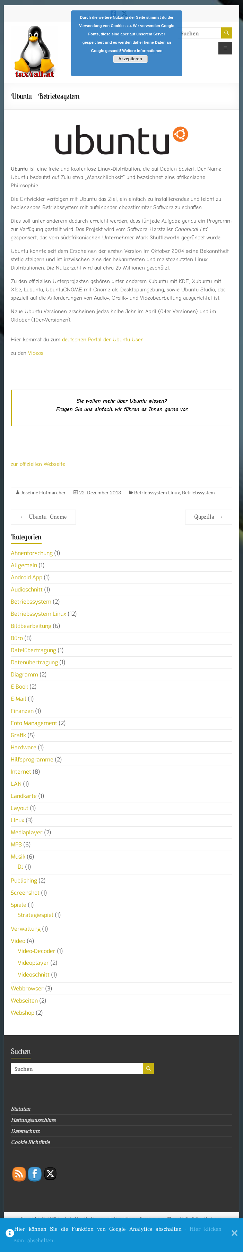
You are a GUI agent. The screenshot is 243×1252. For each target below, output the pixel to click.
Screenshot (25, 892)
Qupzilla (208, 517)
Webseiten (24, 1000)
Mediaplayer (27, 832)
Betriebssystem (198, 492)
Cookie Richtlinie (30, 1142)
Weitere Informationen (142, 51)
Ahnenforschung (32, 553)
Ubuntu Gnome (43, 517)
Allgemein (24, 565)
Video (18, 941)
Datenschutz (25, 1131)
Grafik (18, 735)
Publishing (24, 880)
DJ (21, 866)
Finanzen (22, 711)
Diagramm (24, 674)
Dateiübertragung (33, 650)
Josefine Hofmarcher (43, 492)
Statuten (20, 1109)
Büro (17, 638)
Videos (35, 353)
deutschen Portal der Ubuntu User (102, 340)
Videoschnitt (34, 974)
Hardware (23, 747)
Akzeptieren (130, 59)
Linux (17, 820)
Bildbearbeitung (31, 626)
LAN (16, 783)
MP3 (16, 844)
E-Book (19, 686)
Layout (19, 808)
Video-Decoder (36, 951)
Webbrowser (27, 988)
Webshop (22, 1012)
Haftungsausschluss (33, 1120)
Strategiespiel (35, 915)
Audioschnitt (27, 589)
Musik (18, 856)
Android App (26, 577)
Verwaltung (26, 928)
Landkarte (24, 796)
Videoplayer (33, 962)
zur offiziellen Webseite (38, 464)
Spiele (18, 905)
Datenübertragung (34, 662)
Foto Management (34, 723)
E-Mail (18, 698)
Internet (21, 771)
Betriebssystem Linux (157, 492)
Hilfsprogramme (32, 759)
